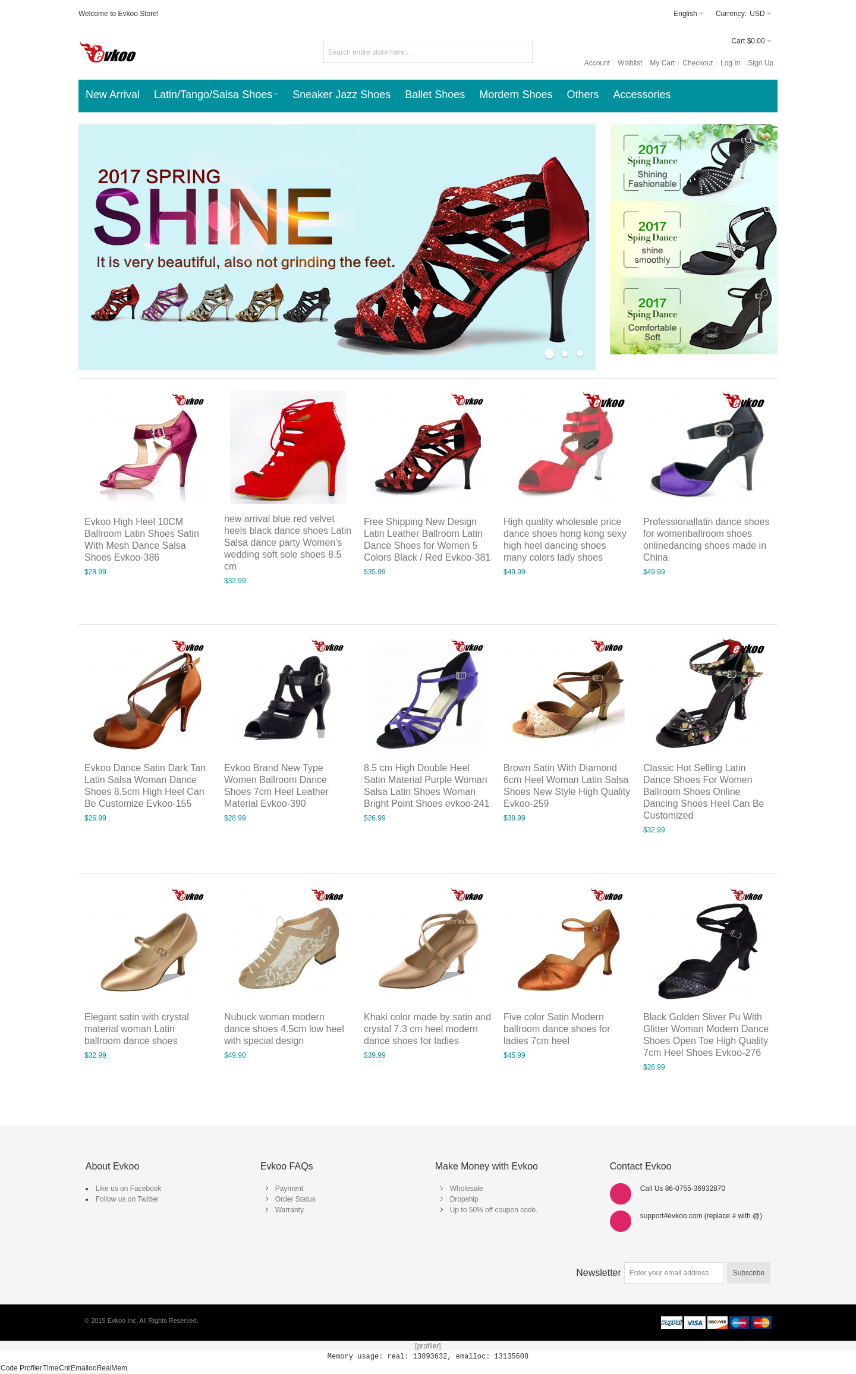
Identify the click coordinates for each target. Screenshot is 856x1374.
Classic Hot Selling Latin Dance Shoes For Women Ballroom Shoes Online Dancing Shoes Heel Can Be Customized (703, 791)
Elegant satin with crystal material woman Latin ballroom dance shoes (136, 1029)
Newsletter (598, 1273)
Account (597, 63)
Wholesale (466, 1188)
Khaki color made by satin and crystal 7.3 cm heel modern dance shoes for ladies (427, 1029)
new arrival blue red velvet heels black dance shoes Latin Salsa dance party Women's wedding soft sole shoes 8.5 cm (287, 542)
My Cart (662, 63)
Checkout (697, 63)
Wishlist (630, 63)
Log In (730, 63)
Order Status (295, 1199)
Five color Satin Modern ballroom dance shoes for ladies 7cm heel (556, 1029)
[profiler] (427, 1346)
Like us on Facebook (129, 1188)
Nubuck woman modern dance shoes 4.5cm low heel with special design (284, 1029)
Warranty (289, 1210)
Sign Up (760, 63)
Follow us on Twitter (127, 1199)
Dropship (464, 1199)
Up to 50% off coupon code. (494, 1210)
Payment (289, 1188)
